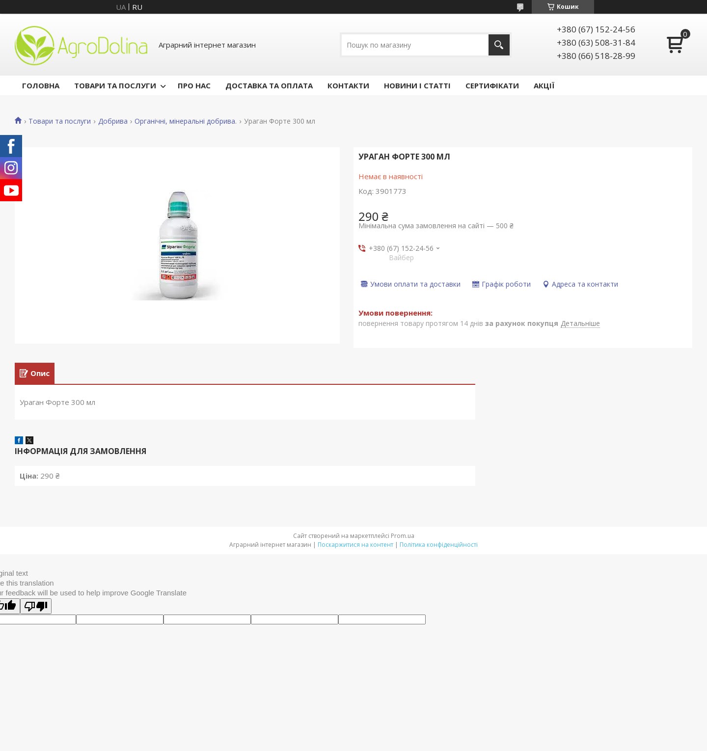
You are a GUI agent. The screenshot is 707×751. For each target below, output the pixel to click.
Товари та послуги (59, 121)
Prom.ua (402, 537)
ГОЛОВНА (40, 85)
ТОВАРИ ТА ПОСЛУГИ (115, 85)
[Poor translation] (36, 608)
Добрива (113, 121)
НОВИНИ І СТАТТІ (417, 85)
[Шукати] (499, 44)
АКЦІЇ (544, 85)
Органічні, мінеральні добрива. (186, 121)
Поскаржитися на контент (355, 546)
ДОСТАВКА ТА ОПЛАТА (269, 85)
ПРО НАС (194, 85)
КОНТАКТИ (348, 85)
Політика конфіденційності (439, 546)
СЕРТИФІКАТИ (492, 85)
